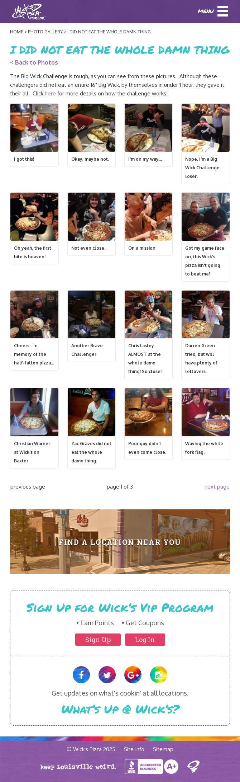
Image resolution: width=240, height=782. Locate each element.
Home (16, 31)
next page (217, 486)
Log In (145, 639)
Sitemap (163, 749)
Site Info (134, 749)
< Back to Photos (34, 62)
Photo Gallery (45, 31)
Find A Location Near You (120, 542)
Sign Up (98, 639)
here (50, 93)
